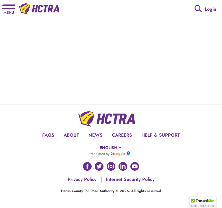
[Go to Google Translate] (107, 153)
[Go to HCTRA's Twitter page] (99, 166)
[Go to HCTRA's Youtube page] (134, 166)
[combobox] (111, 147)
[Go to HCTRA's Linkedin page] (123, 166)
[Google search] (198, 8)
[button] (203, 202)
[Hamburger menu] (8, 8)
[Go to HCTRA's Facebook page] (87, 166)
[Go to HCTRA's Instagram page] (111, 166)
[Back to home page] (39, 8)
